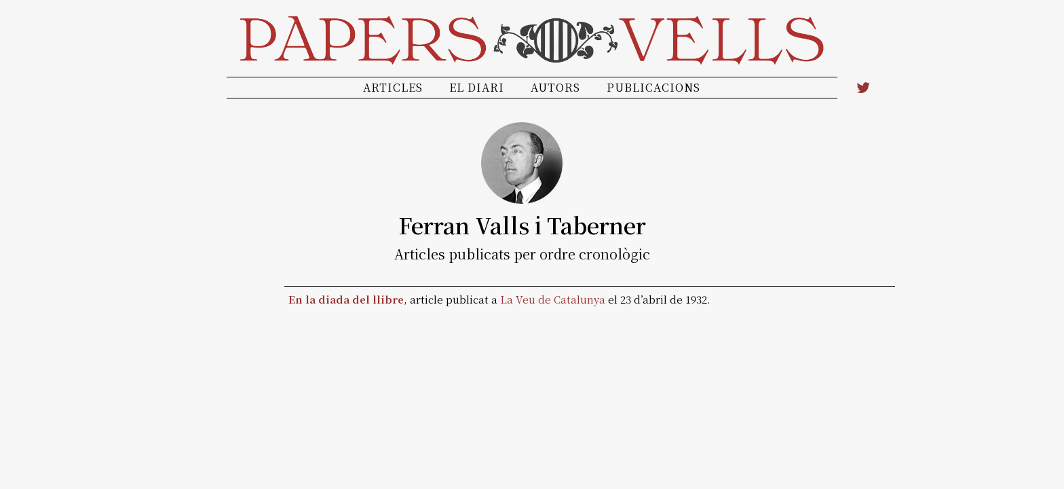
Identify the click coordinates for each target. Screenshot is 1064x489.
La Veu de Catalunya (552, 299)
